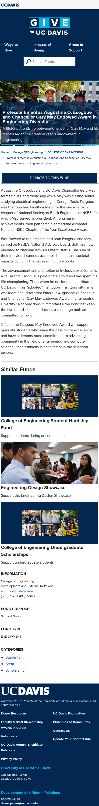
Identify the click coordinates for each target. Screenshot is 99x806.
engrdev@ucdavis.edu (17, 590)
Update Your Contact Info (72, 739)
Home (5, 152)
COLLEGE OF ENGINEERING (65, 152)
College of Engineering (28, 152)
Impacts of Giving (42, 47)
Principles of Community (71, 722)
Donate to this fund (50, 177)
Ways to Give (11, 47)
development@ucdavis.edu (19, 803)
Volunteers (9, 736)
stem (10, 664)
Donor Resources (14, 713)
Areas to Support (76, 47)
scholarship (15, 670)
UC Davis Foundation (69, 713)
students (13, 657)
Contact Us (61, 730)
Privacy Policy (11, 758)
